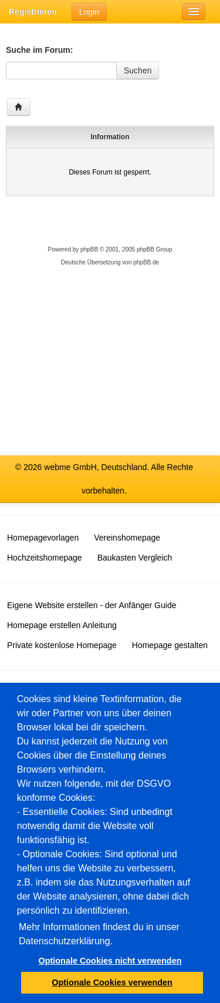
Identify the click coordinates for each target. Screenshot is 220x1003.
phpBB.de (146, 262)
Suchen (137, 70)
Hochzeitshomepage (44, 557)
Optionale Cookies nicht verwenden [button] (110, 960)
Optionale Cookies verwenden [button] (112, 982)
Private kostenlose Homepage (62, 645)
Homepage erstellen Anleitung (62, 625)
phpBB (89, 249)
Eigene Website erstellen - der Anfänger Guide (91, 605)
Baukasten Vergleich (134, 557)
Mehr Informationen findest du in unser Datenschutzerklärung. (99, 934)
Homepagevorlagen (43, 537)
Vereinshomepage (127, 537)
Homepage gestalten (170, 645)
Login (89, 11)
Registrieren (33, 11)
